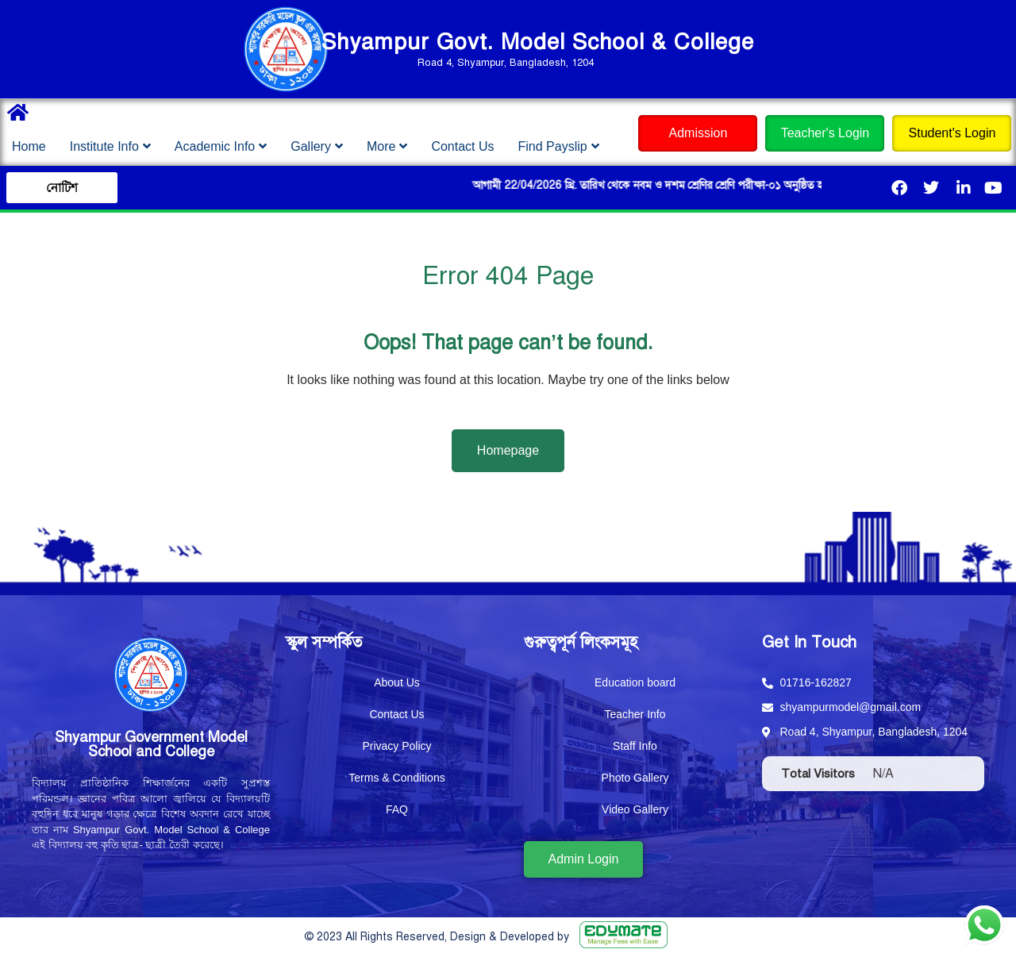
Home (29, 146)
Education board (635, 682)
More (387, 146)
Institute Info (110, 146)
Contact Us (462, 146)
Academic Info (221, 146)
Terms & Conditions (396, 777)
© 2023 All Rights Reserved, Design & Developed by (437, 937)
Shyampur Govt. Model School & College (537, 42)
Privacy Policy (396, 746)
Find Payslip (558, 146)
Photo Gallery (635, 777)
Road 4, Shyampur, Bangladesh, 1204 (506, 62)
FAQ (397, 809)
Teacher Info (634, 714)
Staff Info (635, 746)
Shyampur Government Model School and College (151, 744)
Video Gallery (635, 809)
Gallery (317, 146)
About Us (397, 682)
